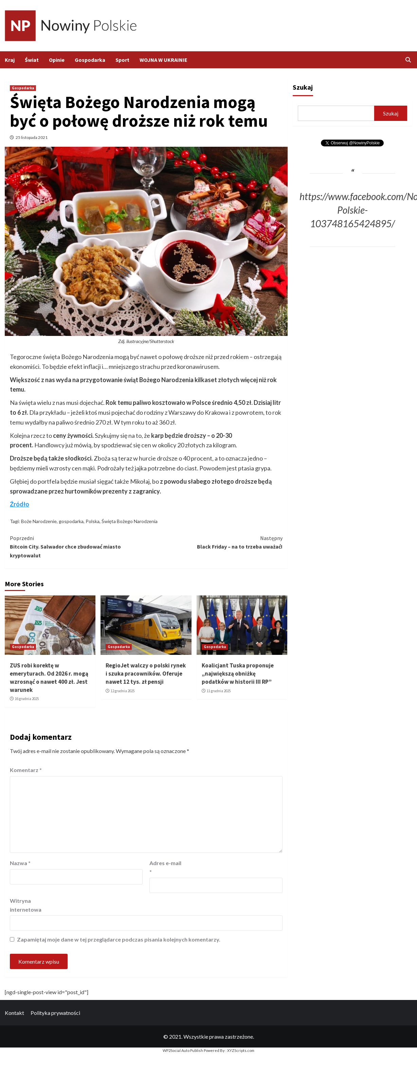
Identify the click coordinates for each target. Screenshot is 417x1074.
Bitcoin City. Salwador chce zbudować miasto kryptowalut (78, 546)
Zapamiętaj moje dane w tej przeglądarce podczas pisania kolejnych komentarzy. (118, 939)
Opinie (57, 59)
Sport (122, 59)
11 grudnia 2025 (219, 690)
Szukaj (303, 87)
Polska (92, 521)
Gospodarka (90, 59)
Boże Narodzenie (39, 521)
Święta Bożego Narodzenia (130, 521)
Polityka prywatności (55, 1012)
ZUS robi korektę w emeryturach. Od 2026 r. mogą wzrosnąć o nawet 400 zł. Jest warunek (49, 677)
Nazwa (20, 863)
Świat (32, 59)
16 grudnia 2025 (27, 698)
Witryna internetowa (25, 905)
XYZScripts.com (240, 1050)
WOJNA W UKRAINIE (163, 59)
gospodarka (71, 521)
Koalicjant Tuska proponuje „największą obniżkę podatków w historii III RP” (238, 673)
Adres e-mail (165, 867)
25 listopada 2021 (32, 137)
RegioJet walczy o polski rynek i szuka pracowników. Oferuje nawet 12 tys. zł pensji (146, 673)
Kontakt (14, 1012)
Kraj (10, 59)
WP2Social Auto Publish (183, 1050)
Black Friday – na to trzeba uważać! (214, 542)
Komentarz (26, 770)
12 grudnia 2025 (122, 690)
